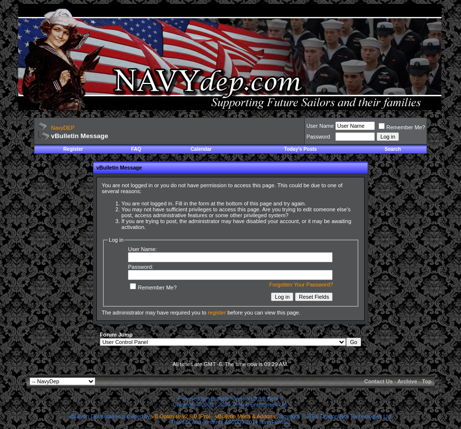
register (217, 312)
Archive (407, 381)
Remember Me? (401, 127)
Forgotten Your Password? (301, 284)
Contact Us (378, 381)
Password (318, 137)
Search (393, 149)
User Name (320, 126)
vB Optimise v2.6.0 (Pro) (181, 416)
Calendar (201, 149)
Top (427, 381)
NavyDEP (63, 128)
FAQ (136, 149)
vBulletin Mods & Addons (245, 416)
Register (73, 149)
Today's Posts (300, 149)
